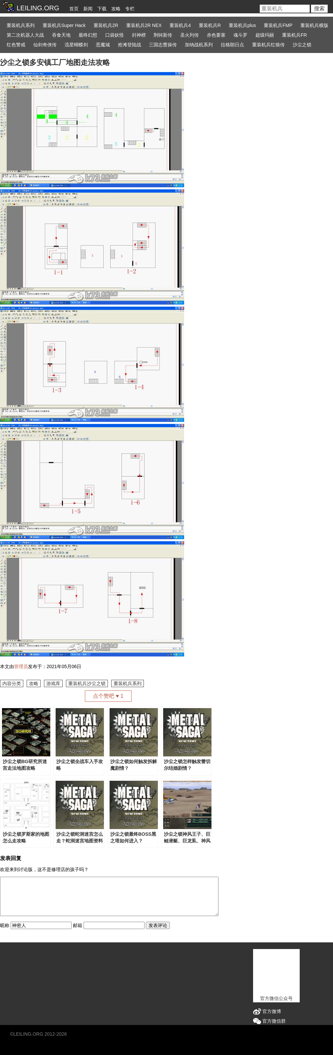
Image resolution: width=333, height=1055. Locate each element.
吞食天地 (61, 35)
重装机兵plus (242, 25)
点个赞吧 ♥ (108, 696)
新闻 (88, 8)
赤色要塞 (216, 35)
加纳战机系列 (199, 44)
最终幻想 (88, 35)
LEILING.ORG (28, 1034)
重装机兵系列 (21, 25)
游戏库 (53, 683)
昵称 (4, 925)
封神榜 (139, 35)
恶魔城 (103, 44)
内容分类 (11, 683)
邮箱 (77, 925)
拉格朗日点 (232, 44)
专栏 (130, 8)
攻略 (116, 8)
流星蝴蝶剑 (76, 44)
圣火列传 (189, 35)
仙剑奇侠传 (45, 44)
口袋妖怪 (114, 35)
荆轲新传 (163, 35)
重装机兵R (210, 25)
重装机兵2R (106, 25)
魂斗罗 (240, 35)
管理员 (21, 666)
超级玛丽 (264, 35)
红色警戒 (16, 44)
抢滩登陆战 (129, 44)
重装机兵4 (180, 25)
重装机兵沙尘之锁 (87, 683)
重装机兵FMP (278, 25)
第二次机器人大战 (25, 35)
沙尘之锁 (302, 44)
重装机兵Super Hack (64, 25)
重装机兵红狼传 (268, 44)
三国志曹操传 (163, 44)
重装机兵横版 (314, 25)
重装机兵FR (294, 35)
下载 (102, 8)
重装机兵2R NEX (144, 25)
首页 (74, 8)
